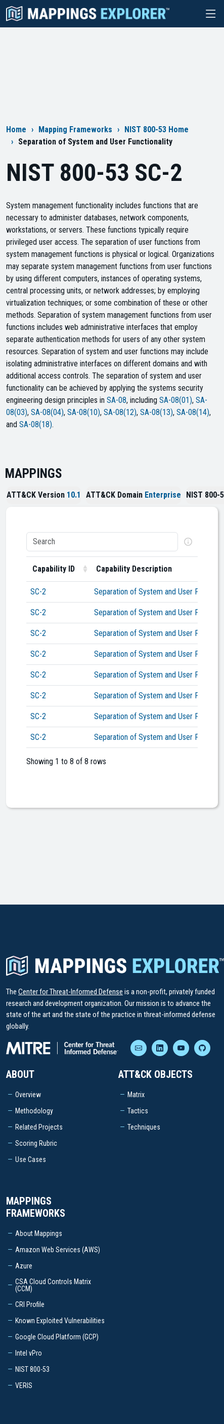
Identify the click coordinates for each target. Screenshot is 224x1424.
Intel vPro (28, 1353)
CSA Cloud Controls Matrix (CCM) (53, 1285)
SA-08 (116, 400)
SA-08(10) (83, 412)
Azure (23, 1265)
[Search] (102, 541)
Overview (28, 1094)
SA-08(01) (175, 400)
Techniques (143, 1127)
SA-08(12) (120, 412)
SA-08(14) (192, 412)
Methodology (34, 1110)
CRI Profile (29, 1304)
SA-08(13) (156, 412)
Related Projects (39, 1127)
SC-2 (38, 591)
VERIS (23, 1385)
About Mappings (38, 1233)
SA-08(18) (35, 424)
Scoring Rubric (36, 1143)
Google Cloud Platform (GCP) (57, 1336)
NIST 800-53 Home (156, 129)
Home (16, 129)
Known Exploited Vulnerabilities (60, 1320)
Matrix (136, 1094)
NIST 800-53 (32, 1369)
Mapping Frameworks (75, 129)
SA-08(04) (47, 412)
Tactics (137, 1110)
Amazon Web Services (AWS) (57, 1249)
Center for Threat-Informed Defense (70, 991)
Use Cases (30, 1159)
